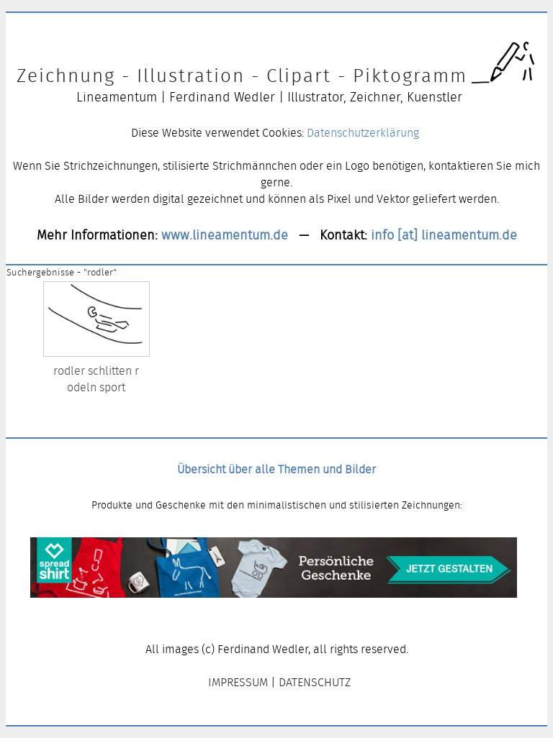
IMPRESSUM (238, 682)
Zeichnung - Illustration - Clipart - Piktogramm (242, 75)
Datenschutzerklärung (363, 132)
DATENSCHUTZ (315, 682)
